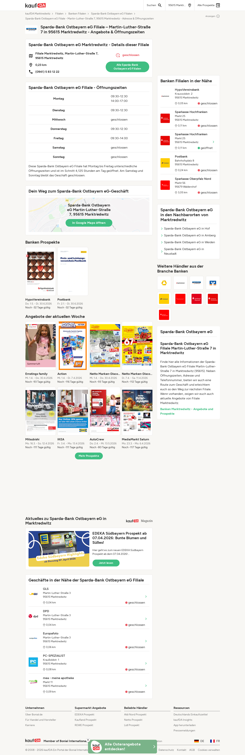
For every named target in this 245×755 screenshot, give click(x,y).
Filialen (59, 13)
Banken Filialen (77, 13)
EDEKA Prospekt (84, 714)
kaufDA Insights (183, 719)
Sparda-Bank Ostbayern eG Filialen (111, 13)
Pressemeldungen (184, 730)
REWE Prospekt (84, 725)
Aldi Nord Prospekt (135, 714)
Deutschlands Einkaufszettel (191, 714)
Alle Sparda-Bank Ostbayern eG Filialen (127, 66)
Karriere (30, 725)
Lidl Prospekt (131, 725)
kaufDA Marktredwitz (37, 13)
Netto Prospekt (133, 719)
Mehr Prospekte (89, 455)
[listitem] (40, 278)
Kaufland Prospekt (85, 719)
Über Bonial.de (34, 714)
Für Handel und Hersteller (40, 719)
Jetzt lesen (106, 563)
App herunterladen (185, 725)
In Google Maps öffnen (88, 223)
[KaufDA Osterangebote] (122, 746)
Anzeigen (212, 16)
